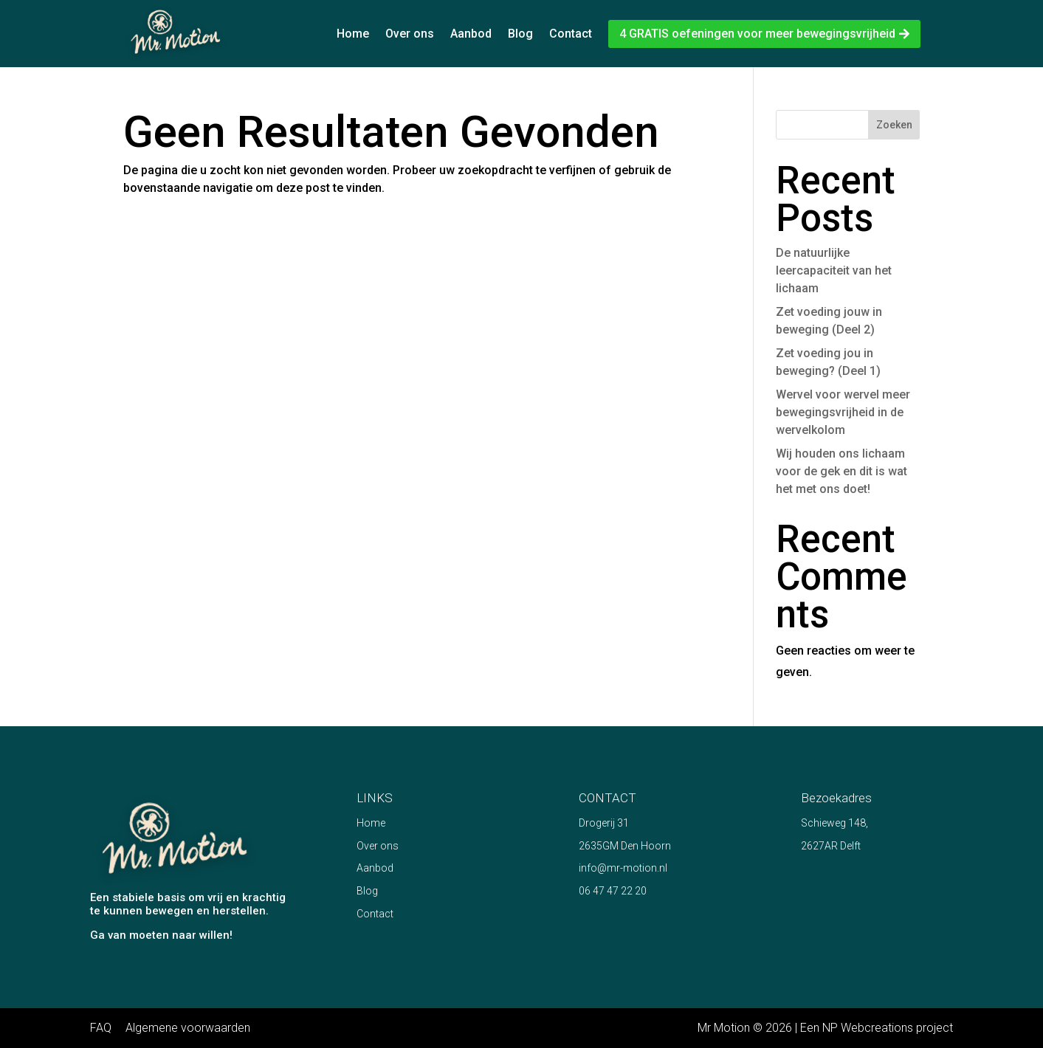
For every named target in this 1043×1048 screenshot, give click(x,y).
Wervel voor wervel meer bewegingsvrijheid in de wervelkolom (843, 412)
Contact (570, 34)
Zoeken (894, 125)
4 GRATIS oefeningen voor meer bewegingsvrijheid (757, 34)
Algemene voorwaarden (187, 1028)
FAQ (100, 1028)
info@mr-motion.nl (623, 868)
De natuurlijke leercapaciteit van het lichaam (834, 270)
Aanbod (471, 34)
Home (353, 34)
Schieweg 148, (834, 823)
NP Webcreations (867, 1028)
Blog (520, 34)
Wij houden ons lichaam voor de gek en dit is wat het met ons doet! (841, 471)
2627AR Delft (831, 846)
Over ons (409, 34)
